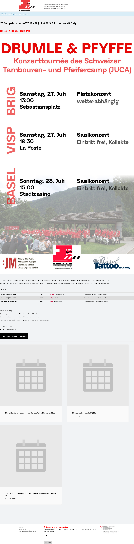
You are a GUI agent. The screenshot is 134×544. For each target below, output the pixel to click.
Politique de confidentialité (27, 531)
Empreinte (22, 529)
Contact (21, 527)
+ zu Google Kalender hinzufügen (14, 336)
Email (46, 535)
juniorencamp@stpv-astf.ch (8, 329)
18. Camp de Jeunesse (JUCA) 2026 (84, 413)
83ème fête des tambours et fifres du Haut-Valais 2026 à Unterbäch (30, 413)
